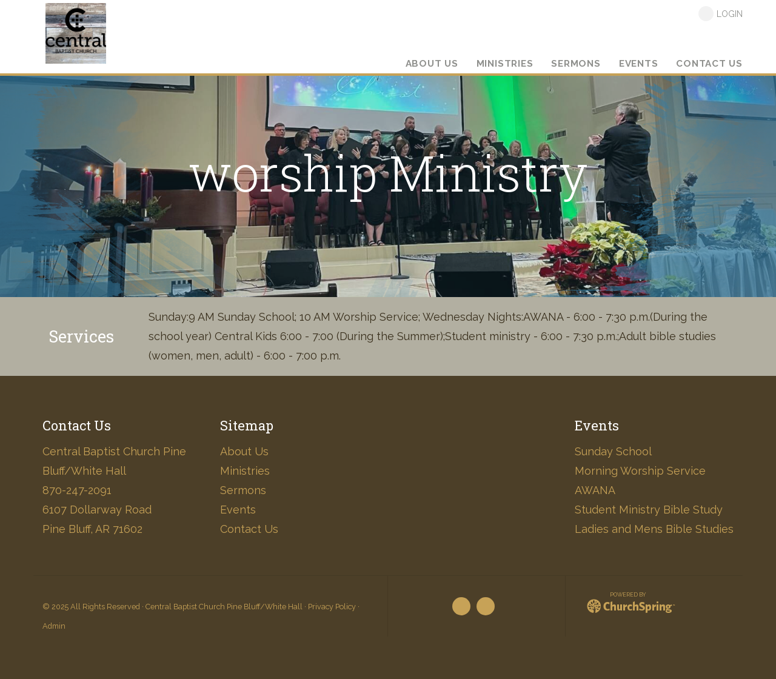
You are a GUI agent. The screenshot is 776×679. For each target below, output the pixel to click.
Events (238, 509)
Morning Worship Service (640, 470)
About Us (244, 451)
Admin (53, 625)
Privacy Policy (332, 606)
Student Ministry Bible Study (649, 509)
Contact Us (249, 529)
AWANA (595, 490)
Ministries (245, 470)
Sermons (243, 490)
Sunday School (613, 451)
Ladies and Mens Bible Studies (654, 529)
